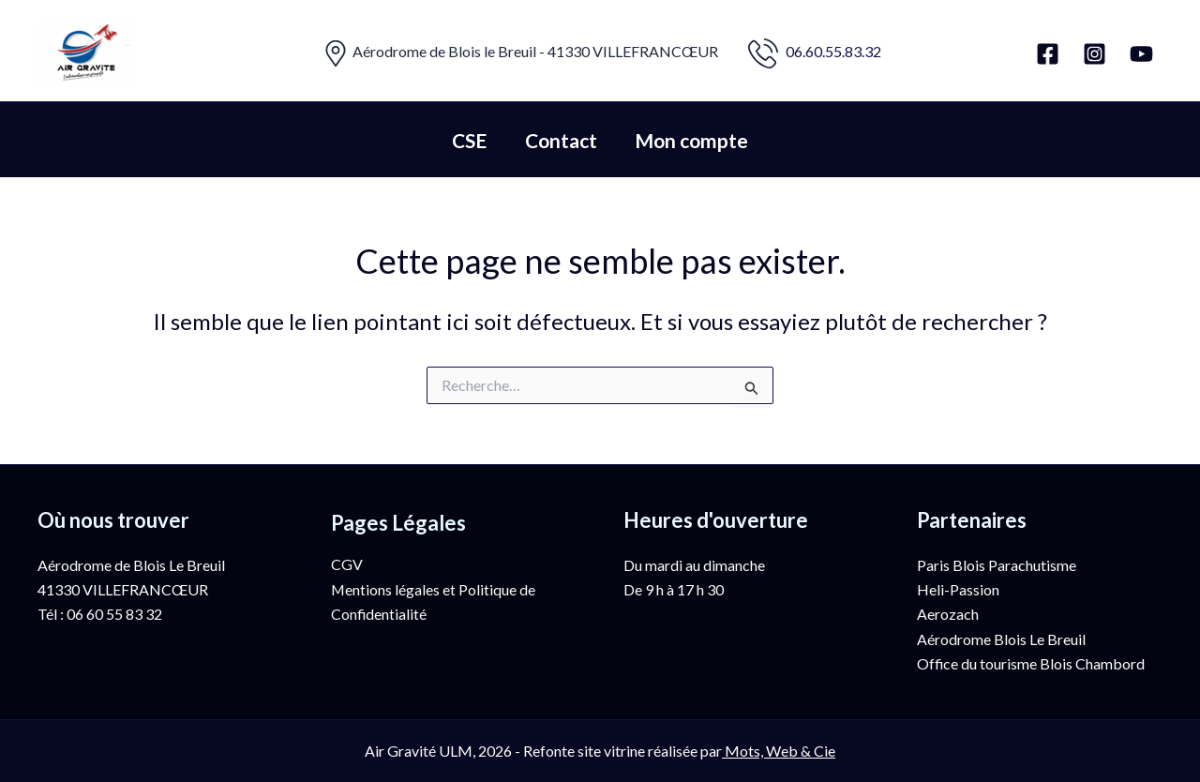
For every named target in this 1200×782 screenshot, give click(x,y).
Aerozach (948, 614)
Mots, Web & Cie (780, 750)
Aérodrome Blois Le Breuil (1001, 639)
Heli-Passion (958, 589)
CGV (347, 564)
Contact (561, 140)
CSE (468, 140)
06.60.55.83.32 (833, 51)
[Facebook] (1048, 54)
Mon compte (693, 140)
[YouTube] (1141, 54)
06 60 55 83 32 (114, 614)
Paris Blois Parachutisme (996, 565)
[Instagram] (1094, 54)
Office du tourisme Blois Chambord (1031, 663)
